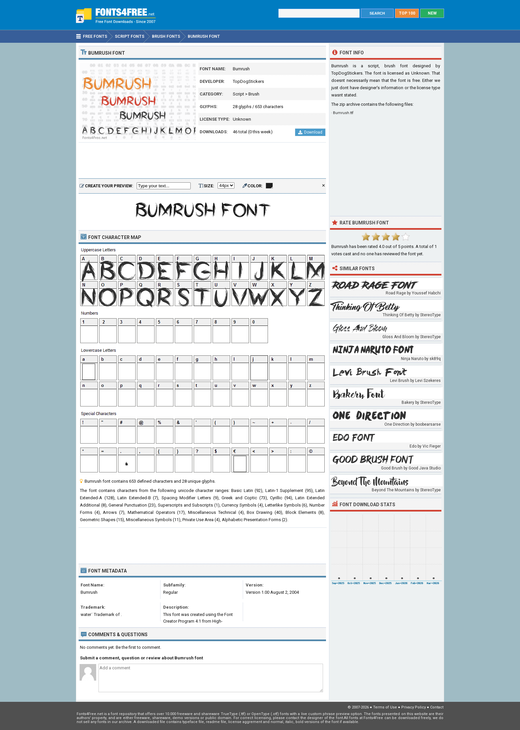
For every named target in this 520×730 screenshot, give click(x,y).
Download (310, 132)
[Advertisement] (202, 161)
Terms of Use (385, 707)
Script (238, 93)
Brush (253, 93)
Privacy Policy (413, 707)
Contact (436, 707)
